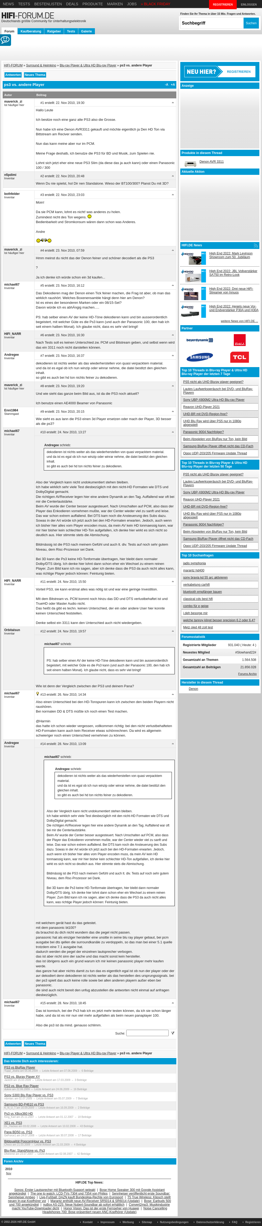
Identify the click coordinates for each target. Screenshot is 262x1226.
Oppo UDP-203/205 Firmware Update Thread (215, 453)
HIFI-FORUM (13, 65)
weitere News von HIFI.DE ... (239, 321)
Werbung (128, 1222)
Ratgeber (54, 31)
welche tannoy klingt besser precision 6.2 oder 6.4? (219, 620)
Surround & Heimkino (41, 65)
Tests (24, 4)
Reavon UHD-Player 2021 (201, 407)
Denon (193, 689)
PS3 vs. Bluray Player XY (22, 1077)
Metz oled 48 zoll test (198, 627)
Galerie (86, 31)
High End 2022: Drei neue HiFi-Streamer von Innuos (231, 290)
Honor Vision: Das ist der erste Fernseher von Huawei (101, 1208)
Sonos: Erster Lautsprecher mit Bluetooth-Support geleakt (54, 1190)
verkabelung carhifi (196, 584)
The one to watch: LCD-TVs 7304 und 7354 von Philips (69, 1193)
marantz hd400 (193, 570)
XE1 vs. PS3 (13, 1123)
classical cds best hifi (198, 599)
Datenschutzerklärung (210, 1222)
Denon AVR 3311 (212, 162)
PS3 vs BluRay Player (19, 1067)
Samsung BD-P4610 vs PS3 (24, 1104)
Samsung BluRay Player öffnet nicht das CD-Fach (218, 446)
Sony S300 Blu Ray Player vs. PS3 (28, 1095)
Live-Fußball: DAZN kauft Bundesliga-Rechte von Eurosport (81, 1197)
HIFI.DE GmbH (26, 1221)
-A (166, 84)
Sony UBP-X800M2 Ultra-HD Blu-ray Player (214, 400)
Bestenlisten (48, 4)
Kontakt (88, 1222)
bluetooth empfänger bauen (202, 592)
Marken (115, 4)
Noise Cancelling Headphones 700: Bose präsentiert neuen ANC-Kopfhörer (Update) (104, 1210)
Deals (72, 4)
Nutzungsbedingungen (174, 1222)
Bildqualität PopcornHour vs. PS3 (27, 1141)
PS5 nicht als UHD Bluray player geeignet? (213, 382)
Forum (9, 31)
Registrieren (253, 1222)
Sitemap (147, 1222)
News (8, 4)
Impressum (107, 1222)
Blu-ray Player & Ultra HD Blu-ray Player (88, 65)
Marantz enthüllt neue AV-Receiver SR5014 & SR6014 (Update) (95, 1201)
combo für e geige (195, 606)
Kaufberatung (31, 31)
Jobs (132, 4)
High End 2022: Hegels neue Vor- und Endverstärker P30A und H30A (234, 308)
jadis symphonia (194, 563)
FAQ (234, 1222)
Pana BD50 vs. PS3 (18, 1132)
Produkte (93, 4)
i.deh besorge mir (195, 613)
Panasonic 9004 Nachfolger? (203, 432)
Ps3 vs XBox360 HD (18, 1114)
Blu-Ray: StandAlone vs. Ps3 (24, 1150)
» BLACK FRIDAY (156, 4)
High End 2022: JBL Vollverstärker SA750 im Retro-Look (233, 273)
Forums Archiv (247, 673)
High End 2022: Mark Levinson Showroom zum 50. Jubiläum (231, 255)
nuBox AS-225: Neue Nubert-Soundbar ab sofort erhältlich (83, 1204)
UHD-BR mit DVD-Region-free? (205, 414)
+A (173, 84)
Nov (8, 1173)
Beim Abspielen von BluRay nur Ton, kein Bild (215, 439)
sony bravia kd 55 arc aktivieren (205, 577)
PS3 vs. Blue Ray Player (21, 1086)
